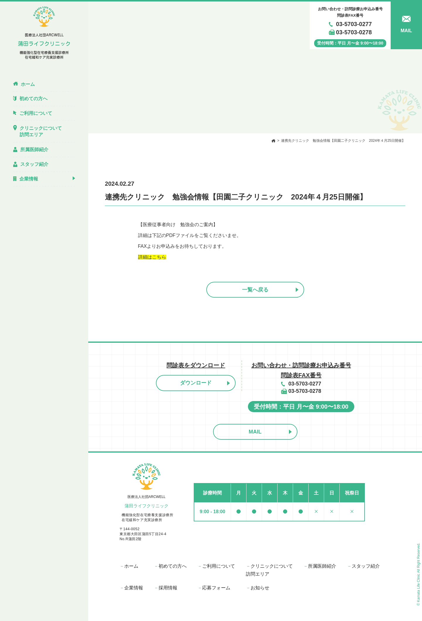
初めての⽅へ (170, 566)
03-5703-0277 (354, 24)
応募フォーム (214, 587)
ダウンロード (196, 383)
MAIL (255, 432)
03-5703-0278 (354, 32)
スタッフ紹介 (363, 566)
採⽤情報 (165, 587)
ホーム (129, 566)
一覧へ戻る (255, 290)
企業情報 (131, 587)
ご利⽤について (216, 566)
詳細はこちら (152, 257)
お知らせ (257, 587)
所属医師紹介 (319, 566)
